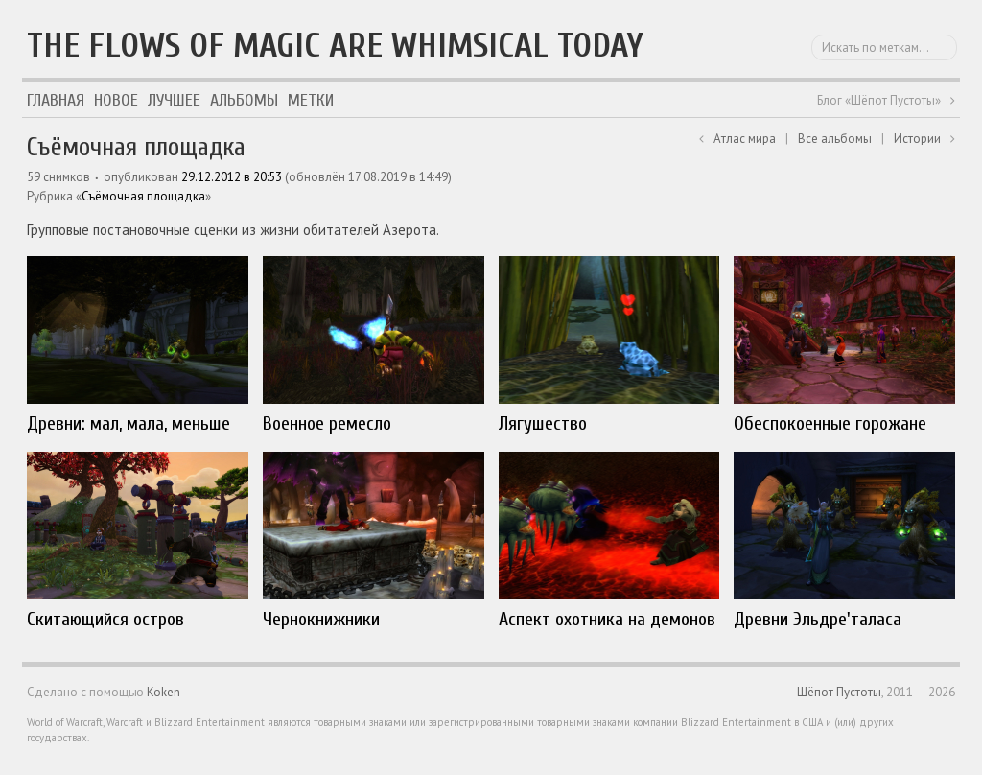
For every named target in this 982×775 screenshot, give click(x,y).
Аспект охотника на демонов (607, 619)
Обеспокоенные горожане (830, 423)
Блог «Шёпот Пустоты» (879, 100)
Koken (163, 692)
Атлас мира (744, 138)
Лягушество (543, 423)
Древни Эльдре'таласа (817, 619)
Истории (917, 138)
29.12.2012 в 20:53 (231, 177)
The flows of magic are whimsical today (335, 45)
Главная (55, 100)
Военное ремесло (327, 423)
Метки (311, 100)
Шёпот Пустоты (839, 692)
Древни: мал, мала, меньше (128, 423)
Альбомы (244, 100)
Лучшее (174, 100)
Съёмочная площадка (143, 196)
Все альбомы (835, 138)
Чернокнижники (321, 619)
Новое (116, 100)
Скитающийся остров (105, 619)
